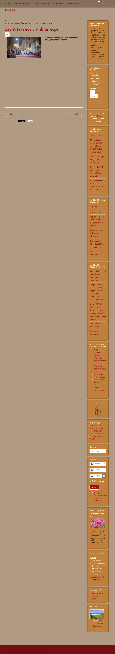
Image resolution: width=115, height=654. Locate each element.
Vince (92, 121)
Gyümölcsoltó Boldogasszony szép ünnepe (96, 244)
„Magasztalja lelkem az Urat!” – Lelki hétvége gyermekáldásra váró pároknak (97, 146)
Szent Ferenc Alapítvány (22, 3)
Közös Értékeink (58, 3)
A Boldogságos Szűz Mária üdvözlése (96, 233)
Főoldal (7, 3)
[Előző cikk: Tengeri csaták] (11, 114)
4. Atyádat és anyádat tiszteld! (99, 352)
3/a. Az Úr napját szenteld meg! (100, 369)
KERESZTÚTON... (97, 135)
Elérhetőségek (10, 10)
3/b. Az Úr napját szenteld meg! (100, 361)
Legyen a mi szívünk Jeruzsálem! (95, 209)
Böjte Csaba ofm (41, 3)
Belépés (94, 487)
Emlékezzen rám (98, 481)
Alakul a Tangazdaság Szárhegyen (99, 623)
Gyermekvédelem (73, 3)
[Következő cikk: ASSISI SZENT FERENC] (76, 114)
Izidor (99, 116)
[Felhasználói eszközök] (7, 34)
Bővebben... (95, 544)
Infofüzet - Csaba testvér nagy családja (96, 596)
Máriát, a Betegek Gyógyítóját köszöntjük (97, 159)
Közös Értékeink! (14, 23)
